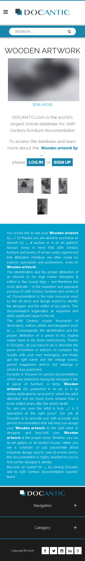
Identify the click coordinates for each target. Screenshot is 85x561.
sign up (62, 162)
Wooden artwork (42, 50)
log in (36, 162)
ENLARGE (42, 104)
